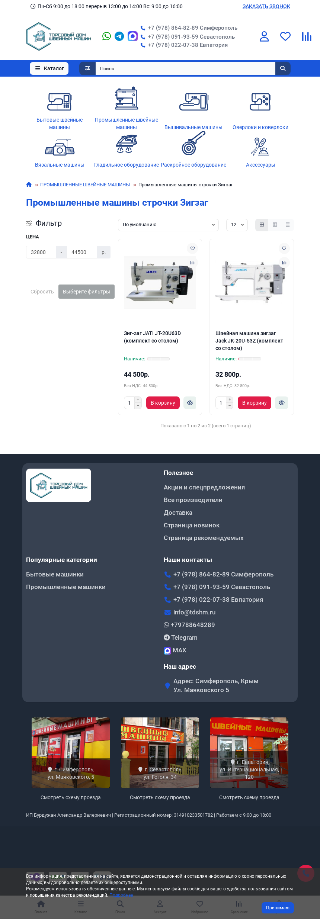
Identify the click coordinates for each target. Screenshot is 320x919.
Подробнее (121, 895)
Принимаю (277, 907)
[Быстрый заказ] (190, 402)
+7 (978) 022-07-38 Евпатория (183, 45)
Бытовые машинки (55, 574)
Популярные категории (61, 559)
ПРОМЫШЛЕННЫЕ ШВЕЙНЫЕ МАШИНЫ (85, 184)
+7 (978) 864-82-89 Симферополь (187, 28)
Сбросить (42, 292)
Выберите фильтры (86, 292)
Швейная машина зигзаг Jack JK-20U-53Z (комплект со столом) (249, 340)
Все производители (193, 500)
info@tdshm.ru (194, 612)
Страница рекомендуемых (204, 538)
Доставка (178, 512)
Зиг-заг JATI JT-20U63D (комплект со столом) (152, 337)
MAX (175, 650)
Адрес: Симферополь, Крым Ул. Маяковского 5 (216, 685)
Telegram (181, 637)
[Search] (193, 68)
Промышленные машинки (66, 587)
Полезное (178, 472)
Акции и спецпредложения (204, 487)
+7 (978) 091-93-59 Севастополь (186, 37)
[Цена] (41, 252)
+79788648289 (189, 625)
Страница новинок (192, 525)
